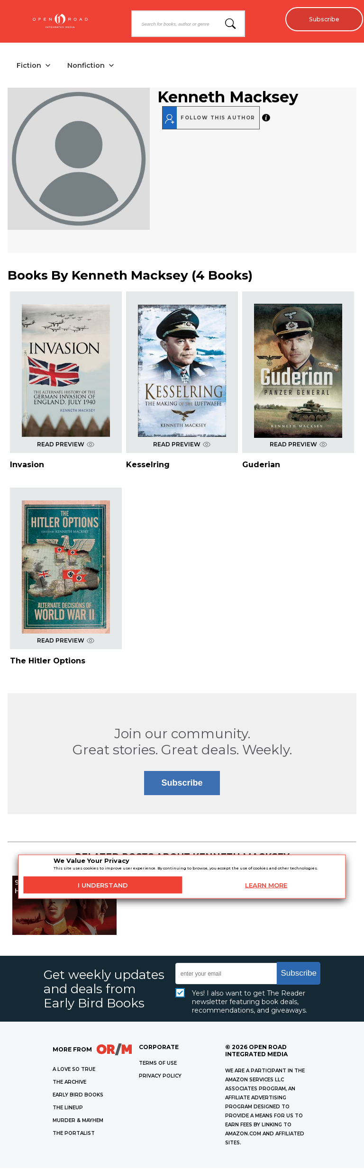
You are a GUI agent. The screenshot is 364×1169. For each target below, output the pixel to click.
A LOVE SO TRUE (74, 1070)
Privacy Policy (160, 1077)
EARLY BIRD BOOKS (78, 1096)
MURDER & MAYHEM (78, 1121)
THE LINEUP (68, 1109)
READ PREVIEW (65, 444)
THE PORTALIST (74, 1134)
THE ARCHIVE (69, 1083)
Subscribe (321, 19)
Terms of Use (158, 1064)
